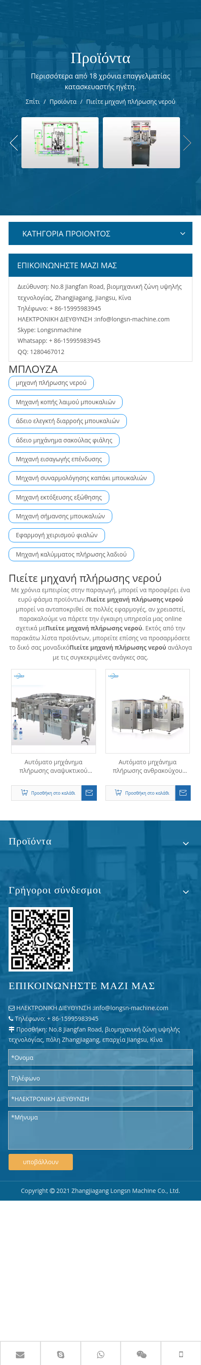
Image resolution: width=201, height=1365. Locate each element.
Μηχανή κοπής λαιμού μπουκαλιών (65, 402)
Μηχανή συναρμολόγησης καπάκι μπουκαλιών (81, 478)
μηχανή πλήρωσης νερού (51, 382)
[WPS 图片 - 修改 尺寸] (41, 939)
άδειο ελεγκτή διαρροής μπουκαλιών (68, 421)
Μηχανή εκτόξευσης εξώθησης (59, 497)
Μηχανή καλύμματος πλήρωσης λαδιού (71, 554)
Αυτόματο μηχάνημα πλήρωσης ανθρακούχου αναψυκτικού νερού (147, 766)
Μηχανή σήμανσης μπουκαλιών (60, 516)
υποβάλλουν (41, 1162)
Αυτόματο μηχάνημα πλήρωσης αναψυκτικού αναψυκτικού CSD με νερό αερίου (53, 766)
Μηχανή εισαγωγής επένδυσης (59, 459)
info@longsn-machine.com (133, 319)
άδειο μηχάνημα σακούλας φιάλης (64, 440)
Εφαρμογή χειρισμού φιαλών (57, 535)
